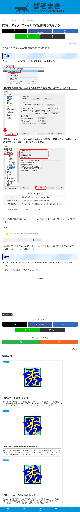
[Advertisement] (40, 294)
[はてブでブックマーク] (65, 31)
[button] (52, 36)
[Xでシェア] (14, 31)
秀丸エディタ (7, 314)
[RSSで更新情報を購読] (59, 342)
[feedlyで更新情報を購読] (21, 342)
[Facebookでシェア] (40, 31)
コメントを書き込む (40, 485)
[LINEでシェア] (27, 36)
